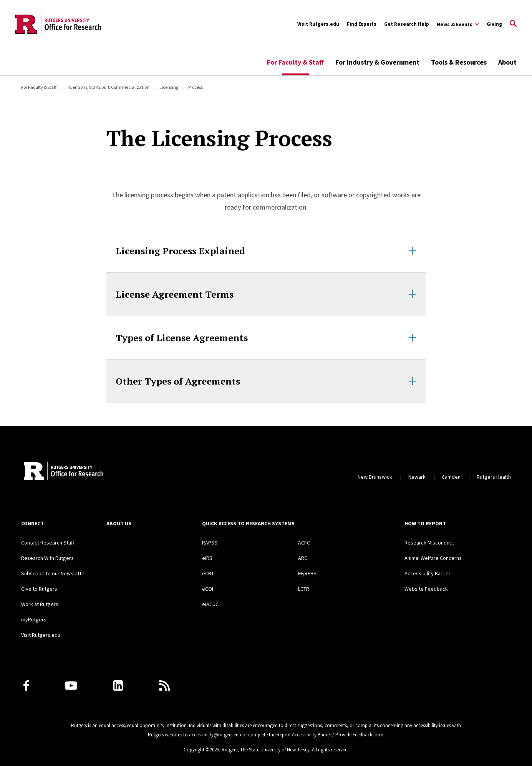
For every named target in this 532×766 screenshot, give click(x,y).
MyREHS (307, 573)
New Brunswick (375, 476)
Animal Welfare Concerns (433, 558)
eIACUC (210, 604)
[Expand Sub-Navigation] (458, 24)
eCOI (207, 588)
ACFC (304, 542)
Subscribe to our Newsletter (53, 573)
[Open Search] (513, 24)
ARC (302, 558)
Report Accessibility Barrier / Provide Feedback (324, 734)
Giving (494, 24)
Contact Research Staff (47, 542)
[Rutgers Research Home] (91, 472)
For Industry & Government (377, 62)
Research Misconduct (429, 542)
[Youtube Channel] (71, 685)
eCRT (208, 573)
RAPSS (209, 542)
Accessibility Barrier (427, 573)
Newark (417, 476)
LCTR (303, 588)
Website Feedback (426, 588)
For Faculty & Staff (295, 62)
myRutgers (33, 619)
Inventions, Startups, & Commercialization (107, 87)
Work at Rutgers (39, 604)
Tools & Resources (459, 62)
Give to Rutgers (39, 588)
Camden (451, 476)
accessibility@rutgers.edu (215, 734)
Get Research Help (406, 24)
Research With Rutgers (47, 558)
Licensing (168, 87)
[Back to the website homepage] (58, 24)
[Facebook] (26, 685)
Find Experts (361, 24)
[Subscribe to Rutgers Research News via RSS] (164, 685)
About (507, 62)
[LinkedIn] (118, 685)
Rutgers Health (494, 476)
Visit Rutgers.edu (318, 24)
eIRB (207, 558)
